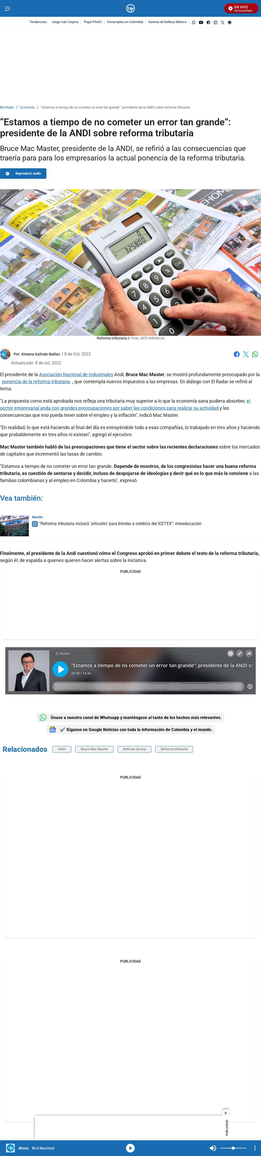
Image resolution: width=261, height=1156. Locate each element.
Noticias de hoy (134, 749)
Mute (213, 1148)
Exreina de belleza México (167, 22)
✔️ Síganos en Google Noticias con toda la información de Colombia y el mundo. (130, 729)
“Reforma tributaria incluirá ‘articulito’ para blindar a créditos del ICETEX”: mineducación (120, 523)
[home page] (130, 8)
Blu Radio (7, 107)
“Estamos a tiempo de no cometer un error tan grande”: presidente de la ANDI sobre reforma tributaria (115, 107)
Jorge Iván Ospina (65, 22)
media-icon (130, 1148)
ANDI (62, 749)
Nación (37, 517)
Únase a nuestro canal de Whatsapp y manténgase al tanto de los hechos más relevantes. (130, 717)
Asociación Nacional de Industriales (76, 374)
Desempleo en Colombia (125, 22)
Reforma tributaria (174, 749)
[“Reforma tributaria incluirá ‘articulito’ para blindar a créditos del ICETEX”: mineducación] (14, 526)
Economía (27, 107)
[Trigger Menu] (7, 8)
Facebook (236, 354)
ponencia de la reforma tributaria (36, 381)
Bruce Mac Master (94, 749)
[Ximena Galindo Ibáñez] (40, 354)
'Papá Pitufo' (93, 22)
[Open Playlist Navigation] (255, 1148)
